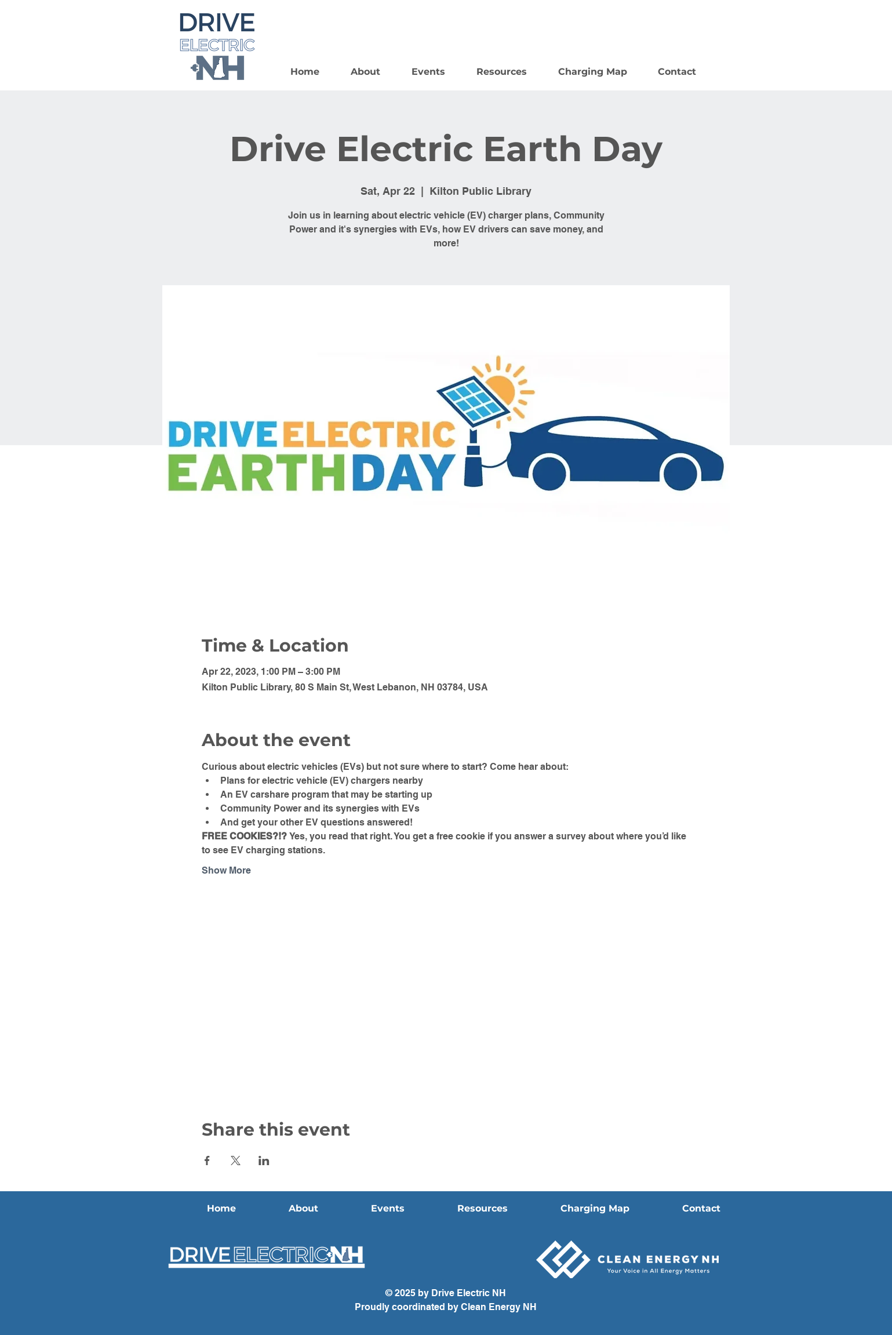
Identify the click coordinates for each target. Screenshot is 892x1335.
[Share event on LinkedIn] (264, 1160)
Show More (226, 870)
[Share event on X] (235, 1160)
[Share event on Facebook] (207, 1160)
